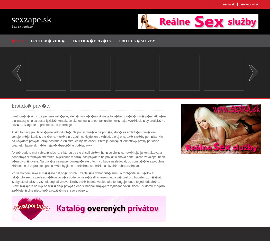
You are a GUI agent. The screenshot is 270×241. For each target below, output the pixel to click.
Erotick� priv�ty (92, 41)
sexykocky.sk (249, 4)
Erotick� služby (137, 41)
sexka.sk (229, 4)
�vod (17, 41)
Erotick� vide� (48, 41)
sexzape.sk (31, 19)
